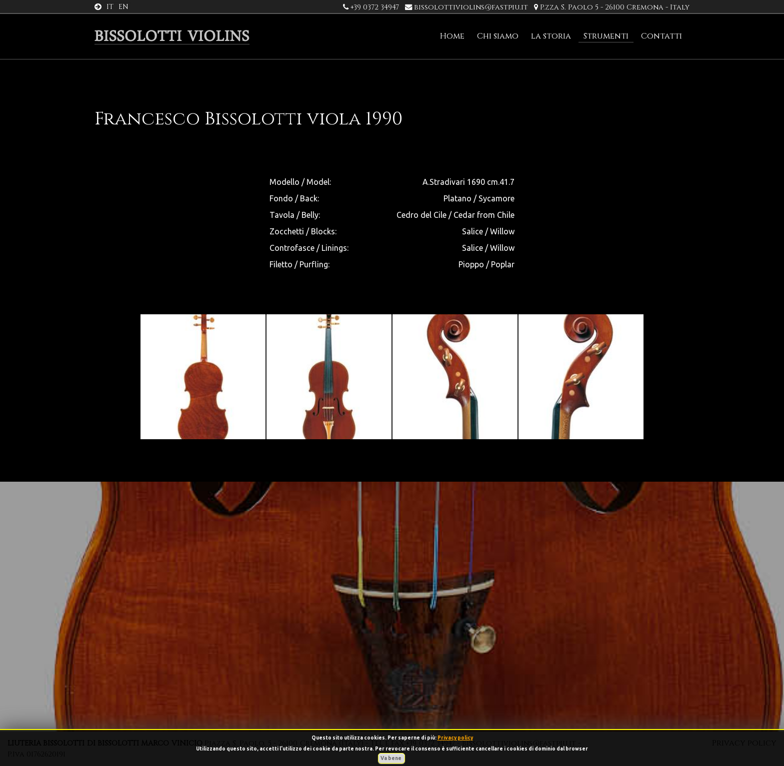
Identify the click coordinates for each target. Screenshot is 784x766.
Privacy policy (455, 738)
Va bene (391, 758)
